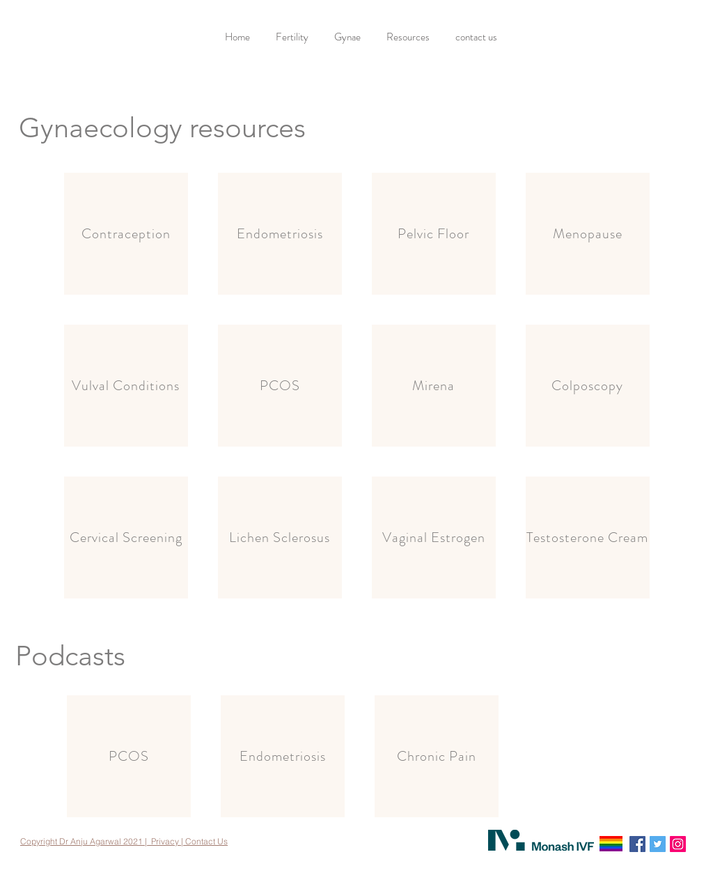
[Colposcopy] (588, 386)
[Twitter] (658, 844)
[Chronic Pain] (437, 756)
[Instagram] (678, 844)
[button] (294, 37)
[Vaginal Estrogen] (434, 537)
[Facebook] (637, 844)
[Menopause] (588, 234)
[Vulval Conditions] (126, 386)
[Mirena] (434, 386)
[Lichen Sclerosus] (280, 537)
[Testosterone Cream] (588, 537)
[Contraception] (126, 234)
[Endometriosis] (280, 234)
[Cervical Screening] (126, 537)
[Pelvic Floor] (434, 234)
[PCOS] (280, 386)
